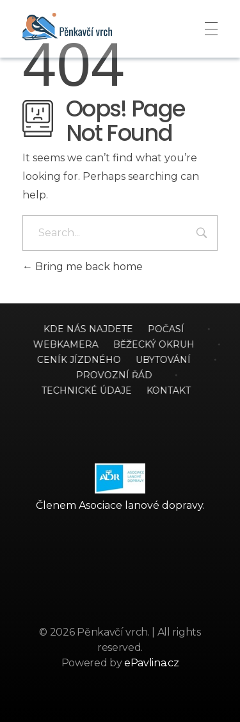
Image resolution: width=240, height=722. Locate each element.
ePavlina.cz (151, 663)
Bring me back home (82, 267)
